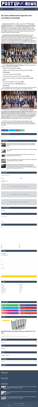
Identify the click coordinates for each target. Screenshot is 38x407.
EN (4, 127)
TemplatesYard (15, 405)
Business (3, 178)
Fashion (20, 288)
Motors (2, 287)
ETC (1, 293)
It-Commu (21, 287)
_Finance (20, 178)
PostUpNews (4, 20)
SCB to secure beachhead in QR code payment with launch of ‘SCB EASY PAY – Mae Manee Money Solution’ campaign (22, 160)
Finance (6, 127)
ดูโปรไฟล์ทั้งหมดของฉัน (4, 255)
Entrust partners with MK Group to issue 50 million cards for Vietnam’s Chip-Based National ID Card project (21, 155)
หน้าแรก (2, 12)
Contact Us (22, 403)
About (18, 403)
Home (2, 284)
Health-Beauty (3, 288)
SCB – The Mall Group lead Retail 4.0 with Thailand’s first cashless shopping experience (22, 150)
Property (20, 286)
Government (3, 291)
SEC (5, 12)
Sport (20, 290)
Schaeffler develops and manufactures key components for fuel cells (18, 332)
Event (20, 291)
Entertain (2, 290)
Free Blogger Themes (27, 405)
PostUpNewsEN (19, 9)
